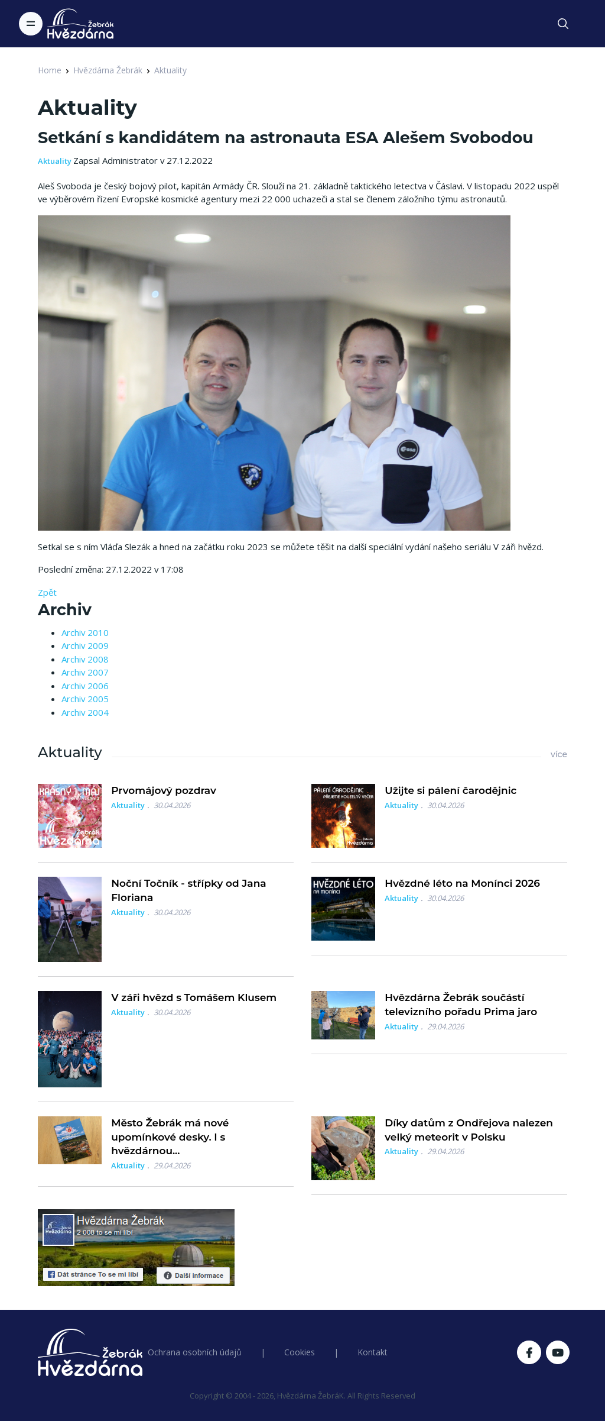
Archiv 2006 (85, 686)
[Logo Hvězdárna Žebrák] (80, 23)
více (559, 754)
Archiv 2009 (85, 645)
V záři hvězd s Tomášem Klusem (194, 997)
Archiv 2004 (85, 712)
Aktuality (170, 70)
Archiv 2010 (85, 632)
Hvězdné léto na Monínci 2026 (462, 883)
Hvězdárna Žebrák (107, 70)
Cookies (299, 1352)
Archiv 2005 (85, 699)
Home (49, 70)
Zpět (47, 592)
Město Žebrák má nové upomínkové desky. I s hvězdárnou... (170, 1137)
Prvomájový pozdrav (163, 790)
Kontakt (372, 1352)
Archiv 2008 (85, 659)
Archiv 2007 (85, 672)
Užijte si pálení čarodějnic (450, 790)
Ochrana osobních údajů (195, 1352)
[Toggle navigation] (31, 23)
